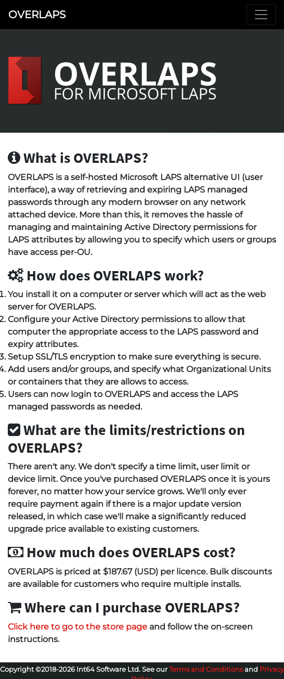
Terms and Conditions (206, 669)
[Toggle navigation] (261, 14)
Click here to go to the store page (77, 627)
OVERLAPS (37, 14)
